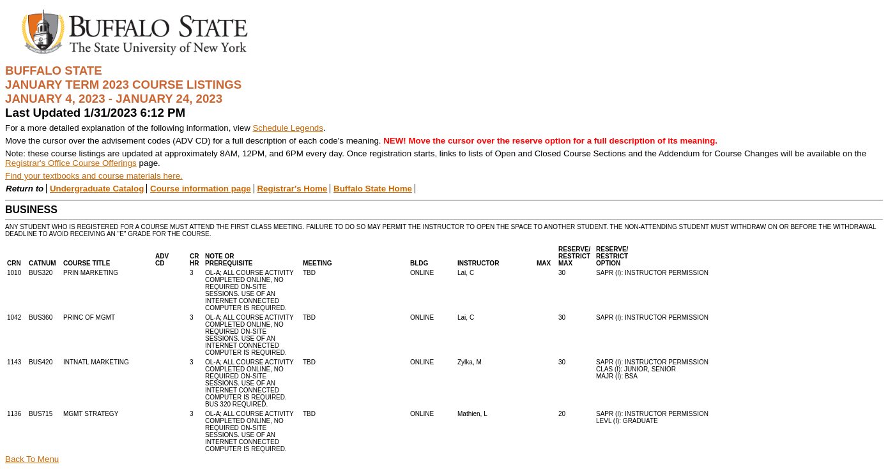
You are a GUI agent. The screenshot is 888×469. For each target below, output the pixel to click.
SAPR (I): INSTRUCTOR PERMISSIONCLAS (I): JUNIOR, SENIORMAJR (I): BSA (652, 369)
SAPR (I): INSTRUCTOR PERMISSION (652, 272)
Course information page (200, 188)
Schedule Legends (287, 128)
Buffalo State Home (372, 188)
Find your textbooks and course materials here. (94, 176)
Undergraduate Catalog (97, 188)
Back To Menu (32, 459)
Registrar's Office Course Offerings (71, 163)
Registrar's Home (292, 188)
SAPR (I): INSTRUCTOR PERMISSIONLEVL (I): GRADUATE (652, 417)
